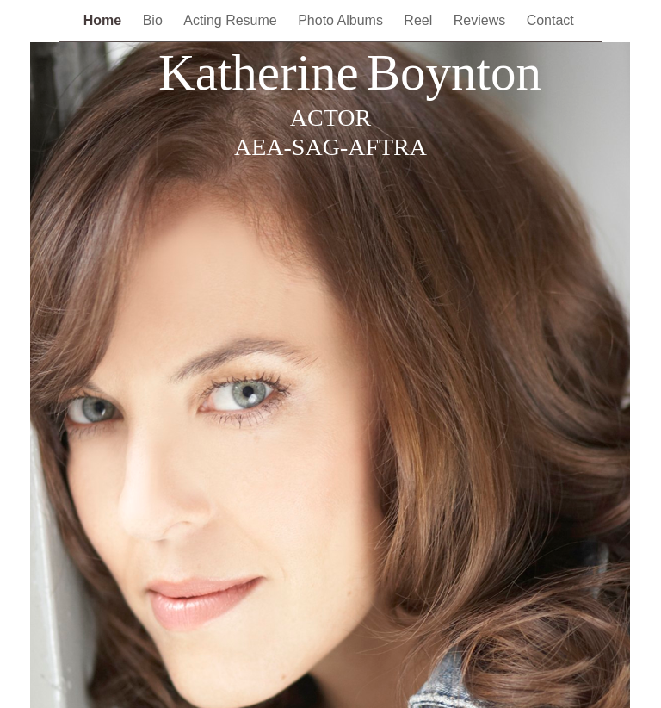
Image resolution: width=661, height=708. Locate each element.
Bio (155, 20)
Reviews (482, 20)
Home (104, 20)
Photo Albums (342, 20)
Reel (420, 20)
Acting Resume (232, 20)
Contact (552, 20)
